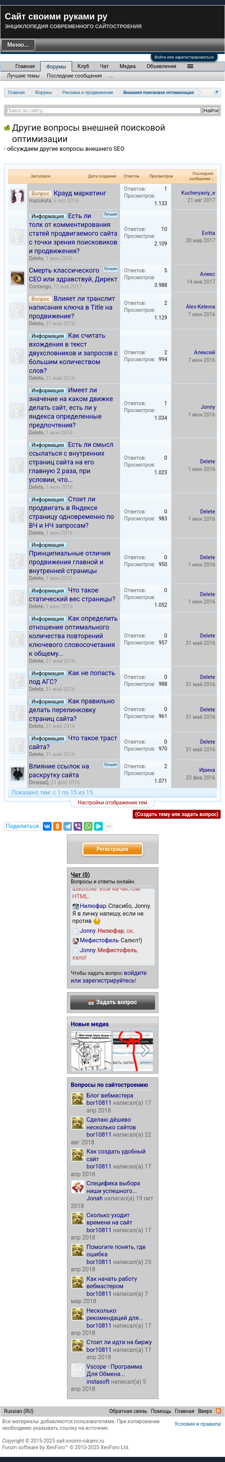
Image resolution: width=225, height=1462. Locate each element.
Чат (104, 66)
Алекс (207, 274)
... (111, 76)
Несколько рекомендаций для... (115, 1314)
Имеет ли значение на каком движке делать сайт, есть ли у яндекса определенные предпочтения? (71, 407)
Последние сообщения (74, 76)
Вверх (205, 1411)
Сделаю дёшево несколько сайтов (111, 1123)
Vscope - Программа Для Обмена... (114, 1370)
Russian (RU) (18, 1411)
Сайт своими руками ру (56, 16)
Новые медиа (90, 1024)
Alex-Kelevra (200, 306)
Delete (36, 258)
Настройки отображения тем (112, 802)
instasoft (98, 1381)
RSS (218, 1410)
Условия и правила (198, 1424)
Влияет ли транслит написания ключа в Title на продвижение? (72, 307)
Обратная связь (128, 1411)
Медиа (128, 66)
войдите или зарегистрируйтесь (109, 976)
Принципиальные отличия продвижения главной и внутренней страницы (69, 562)
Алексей (204, 352)
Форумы (56, 67)
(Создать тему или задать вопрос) (176, 814)
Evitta (208, 233)
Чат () (80, 874)
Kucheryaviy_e (198, 193)
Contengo (40, 286)
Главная (25, 66)
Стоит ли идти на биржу (119, 1342)
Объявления (161, 66)
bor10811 (99, 1102)
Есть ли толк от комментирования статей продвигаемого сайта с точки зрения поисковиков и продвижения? (73, 233)
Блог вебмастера (110, 1095)
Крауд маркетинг (80, 193)
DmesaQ (38, 782)
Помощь (161, 1411)
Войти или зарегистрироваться (184, 57)
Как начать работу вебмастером (112, 1282)
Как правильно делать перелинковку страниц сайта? (72, 709)
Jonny (207, 407)
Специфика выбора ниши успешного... (113, 1187)
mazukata (40, 200)
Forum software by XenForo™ (66, 1447)
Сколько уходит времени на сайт (109, 1219)
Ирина (207, 770)
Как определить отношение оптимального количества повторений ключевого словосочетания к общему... (73, 635)
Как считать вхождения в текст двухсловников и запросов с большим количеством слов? (73, 353)
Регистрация (112, 848)
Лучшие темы (23, 76)
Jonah (95, 1198)
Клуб (83, 66)
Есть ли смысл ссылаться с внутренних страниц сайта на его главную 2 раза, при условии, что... (71, 462)
